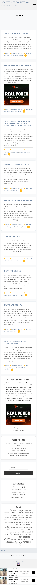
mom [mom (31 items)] (9, 532)
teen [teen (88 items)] (14, 542)
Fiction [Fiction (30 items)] (29, 527)
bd (30, 293)
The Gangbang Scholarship (17, 65)
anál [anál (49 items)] (23, 510)
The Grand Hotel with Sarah (18, 200)
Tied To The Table (12, 271)
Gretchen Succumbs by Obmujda (18, 453)
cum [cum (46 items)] (29, 522)
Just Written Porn (17, 497)
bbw (27, 188)
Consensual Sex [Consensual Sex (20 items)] (21, 522)
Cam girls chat (18, 428)
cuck (30, 188)
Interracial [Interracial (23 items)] (19, 529)
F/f (10, 368)
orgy (5, 154)
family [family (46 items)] (22, 527)
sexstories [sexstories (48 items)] (15, 539)
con (27, 329)
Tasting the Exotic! (13, 305)
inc (30, 329)
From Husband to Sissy (18, 448)
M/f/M (21, 368)
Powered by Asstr (18, 561)
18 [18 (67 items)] (8, 510)
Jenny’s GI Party (12, 237)
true (15, 331)
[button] (34, 4)
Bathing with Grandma (19, 450)
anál (27, 109)
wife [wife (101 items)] (23, 542)
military (12, 261)
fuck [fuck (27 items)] (12, 529)
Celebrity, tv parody (17, 494)
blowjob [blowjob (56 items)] (17, 520)
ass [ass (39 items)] (28, 510)
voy (8, 190)
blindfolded (7, 295)
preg (14, 55)
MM (11, 55)
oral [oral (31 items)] (15, 532)
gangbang (7, 111)
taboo (24, 227)
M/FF (30, 224)
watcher (12, 190)
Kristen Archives (18, 430)
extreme (15, 152)
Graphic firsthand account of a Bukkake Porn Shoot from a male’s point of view (18, 123)
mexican (6, 55)
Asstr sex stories (16, 53)
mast (28, 152)
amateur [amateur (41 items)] (15, 510)
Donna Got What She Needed (17, 164)
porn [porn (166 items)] (10, 534)
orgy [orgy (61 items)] (21, 532)
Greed (13, 111)
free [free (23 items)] (7, 529)
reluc (18, 55)
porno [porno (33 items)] (18, 534)
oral (16, 261)
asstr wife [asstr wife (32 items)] (25, 517)
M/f (31, 53)
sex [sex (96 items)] (15, 537)
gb (16, 295)
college (6, 368)
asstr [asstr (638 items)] (18, 512)
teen (11, 331)
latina (27, 53)
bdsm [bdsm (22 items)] (9, 519)
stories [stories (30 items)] (24, 539)
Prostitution (18, 227)
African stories (17, 487)
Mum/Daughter (8, 227)
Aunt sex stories (17, 492)
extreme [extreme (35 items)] (14, 527)
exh (5, 261)
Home (3, 550)
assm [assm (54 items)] (7, 513)
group (14, 368)
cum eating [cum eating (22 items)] (11, 524)
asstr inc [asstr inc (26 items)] (23, 515)
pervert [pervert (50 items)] (29, 532)
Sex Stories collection (15, 2)
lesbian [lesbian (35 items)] (26, 529)
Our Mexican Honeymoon (16, 33)
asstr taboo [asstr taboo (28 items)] (16, 517)
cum (11, 152)
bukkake (6, 152)
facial (21, 152)
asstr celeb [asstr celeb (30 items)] (14, 515)
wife (21, 55)
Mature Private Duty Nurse (18, 455)
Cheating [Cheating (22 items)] (11, 522)
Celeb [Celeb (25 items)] (24, 519)
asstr (7, 53)
